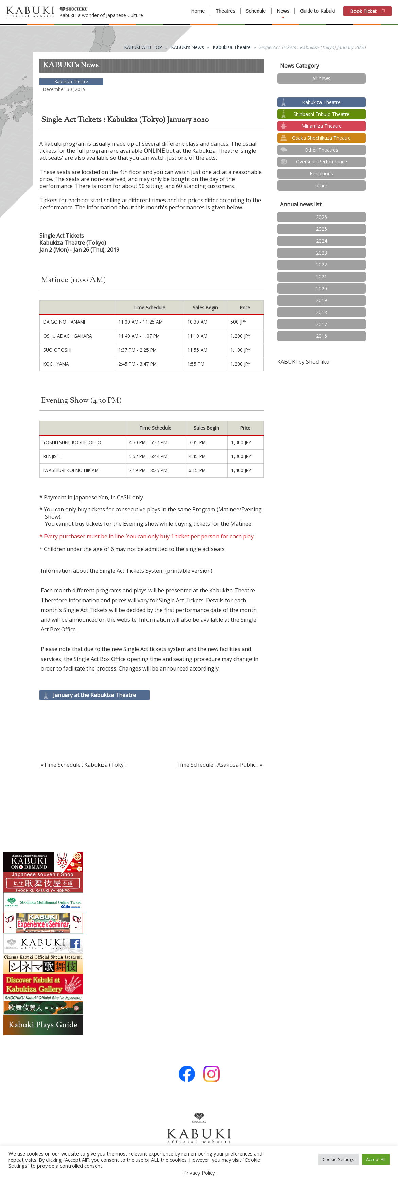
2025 (321, 229)
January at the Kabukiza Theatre (94, 695)
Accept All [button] (375, 1159)
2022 (321, 264)
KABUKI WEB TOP (143, 47)
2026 (321, 217)
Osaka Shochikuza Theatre (321, 138)
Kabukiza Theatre (232, 47)
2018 (321, 312)
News (283, 11)
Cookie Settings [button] (338, 1159)
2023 (321, 252)
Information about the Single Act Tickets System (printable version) (126, 570)
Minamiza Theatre (321, 126)
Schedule (256, 11)
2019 (321, 300)
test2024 (321, 90)
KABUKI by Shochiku (303, 361)
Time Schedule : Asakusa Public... (217, 764)
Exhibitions (321, 173)
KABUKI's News (187, 47)
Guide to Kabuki (317, 10)
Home (198, 11)
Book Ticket (367, 11)
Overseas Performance (321, 161)
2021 (321, 276)
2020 (321, 288)
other (321, 185)
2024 (321, 241)
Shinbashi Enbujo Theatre (321, 114)
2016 (321, 336)
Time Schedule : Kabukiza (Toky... (85, 764)
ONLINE (154, 150)
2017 (321, 324)
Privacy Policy (199, 1172)
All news (321, 78)
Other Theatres (321, 149)
